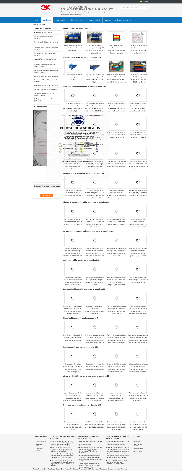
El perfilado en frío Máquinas (43, 32)
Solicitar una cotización (123, 20)
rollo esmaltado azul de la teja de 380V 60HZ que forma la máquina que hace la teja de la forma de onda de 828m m (90, 458)
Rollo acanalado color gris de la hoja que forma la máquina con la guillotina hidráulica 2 (90, 443)
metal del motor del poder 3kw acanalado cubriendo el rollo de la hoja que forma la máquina (116, 163)
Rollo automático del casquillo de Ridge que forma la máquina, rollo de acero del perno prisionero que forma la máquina (94, 340)
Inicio (37, 20)
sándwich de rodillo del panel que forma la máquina (44, 94)
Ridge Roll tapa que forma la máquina (46, 85)
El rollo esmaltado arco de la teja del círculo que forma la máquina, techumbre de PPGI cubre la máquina (90, 450)
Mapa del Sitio (138, 449)
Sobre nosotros (60, 20)
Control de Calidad (93, 20)
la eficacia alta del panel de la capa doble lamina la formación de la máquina (73, 48)
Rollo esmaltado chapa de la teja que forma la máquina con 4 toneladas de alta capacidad (117, 462)
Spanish (145, 2)
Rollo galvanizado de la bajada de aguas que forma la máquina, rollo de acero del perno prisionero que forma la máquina (138, 369)
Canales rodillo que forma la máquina (45, 89)
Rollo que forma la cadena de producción (43, 100)
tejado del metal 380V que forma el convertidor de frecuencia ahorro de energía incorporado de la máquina (118, 449)
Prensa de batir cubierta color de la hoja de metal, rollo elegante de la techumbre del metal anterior (118, 443)
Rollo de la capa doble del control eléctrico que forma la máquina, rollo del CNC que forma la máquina (62, 443)
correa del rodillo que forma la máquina (46, 76)
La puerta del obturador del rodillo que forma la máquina (46, 71)
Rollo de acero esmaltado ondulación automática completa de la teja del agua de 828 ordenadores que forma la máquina (116, 195)
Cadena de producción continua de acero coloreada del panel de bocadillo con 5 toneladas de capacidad (116, 398)
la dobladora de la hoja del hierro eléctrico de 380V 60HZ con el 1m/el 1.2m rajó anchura (94, 424)
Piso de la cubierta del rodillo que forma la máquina (44, 65)
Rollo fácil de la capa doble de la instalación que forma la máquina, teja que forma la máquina (61, 449)
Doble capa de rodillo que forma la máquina (44, 54)
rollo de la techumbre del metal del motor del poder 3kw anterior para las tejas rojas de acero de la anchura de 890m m (62, 463)
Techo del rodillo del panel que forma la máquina (46, 48)
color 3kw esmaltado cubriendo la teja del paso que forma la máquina (72, 77)
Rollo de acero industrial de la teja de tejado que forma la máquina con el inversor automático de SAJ (118, 455)
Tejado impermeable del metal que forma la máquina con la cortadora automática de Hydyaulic (90, 465)
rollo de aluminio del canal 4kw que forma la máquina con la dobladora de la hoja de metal (94, 366)
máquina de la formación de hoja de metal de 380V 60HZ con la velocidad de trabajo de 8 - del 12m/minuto (62, 455)
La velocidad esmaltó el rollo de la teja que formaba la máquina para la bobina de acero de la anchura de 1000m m (72, 398)
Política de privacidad (39, 469)
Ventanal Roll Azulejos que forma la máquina (45, 60)
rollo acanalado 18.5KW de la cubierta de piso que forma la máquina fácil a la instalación (73, 221)
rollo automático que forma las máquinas (43, 37)
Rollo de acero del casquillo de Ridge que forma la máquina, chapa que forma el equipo (72, 337)
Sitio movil (138, 452)
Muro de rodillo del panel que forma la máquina (46, 43)
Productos (47, 20)
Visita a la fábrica (76, 20)
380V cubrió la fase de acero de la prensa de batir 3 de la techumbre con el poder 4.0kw (72, 135)
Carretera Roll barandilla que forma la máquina (45, 81)
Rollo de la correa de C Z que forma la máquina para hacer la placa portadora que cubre (138, 279)
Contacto (108, 20)
